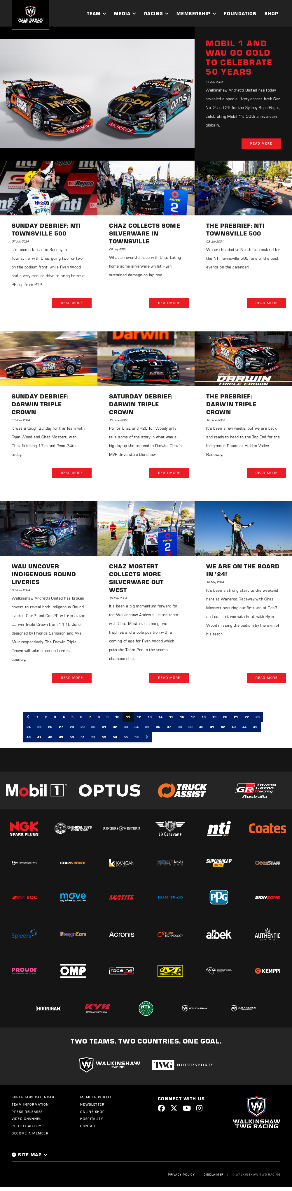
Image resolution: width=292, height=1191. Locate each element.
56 (136, 738)
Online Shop (92, 1112)
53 (104, 738)
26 (50, 728)
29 (83, 728)
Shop (272, 13)
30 (93, 728)
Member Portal (96, 1098)
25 (39, 728)
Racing (153, 13)
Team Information (30, 1105)
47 (39, 738)
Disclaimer (213, 1175)
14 (160, 717)
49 (61, 738)
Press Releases (27, 1112)
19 (214, 717)
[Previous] (28, 718)
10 (117, 717)
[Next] (147, 738)
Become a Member (30, 1134)
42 (223, 728)
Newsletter (92, 1105)
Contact (88, 1127)
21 (236, 717)
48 (50, 738)
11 (128, 717)
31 (104, 728)
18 (204, 717)
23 (258, 717)
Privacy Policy (181, 1175)
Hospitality (91, 1120)
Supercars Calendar (33, 1098)
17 (193, 717)
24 (29, 728)
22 (247, 717)
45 (255, 728)
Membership (193, 13)
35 (147, 728)
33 (126, 728)
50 (72, 738)
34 (136, 728)
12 (139, 717)
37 (169, 728)
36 (158, 728)
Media (122, 13)
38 (180, 728)
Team (94, 13)
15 (171, 717)
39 (190, 728)
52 (93, 738)
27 (61, 728)
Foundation (240, 13)
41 (212, 728)
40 (201, 728)
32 (115, 728)
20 (225, 717)
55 (126, 738)
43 (234, 728)
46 (29, 738)
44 (244, 728)
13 (150, 717)
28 (72, 728)
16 (182, 717)
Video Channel (26, 1120)
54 (115, 738)
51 (83, 738)
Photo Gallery (26, 1127)
